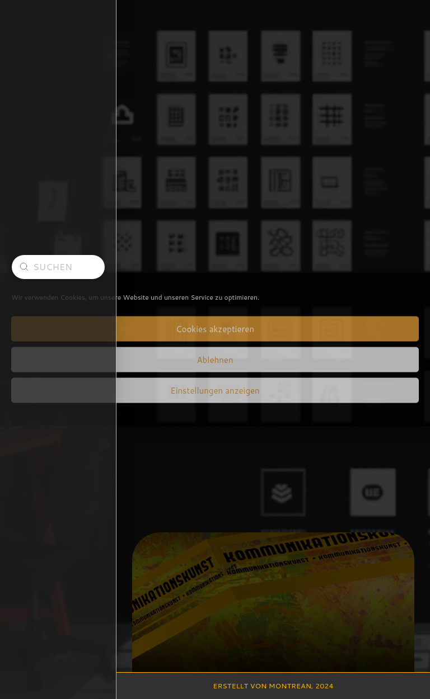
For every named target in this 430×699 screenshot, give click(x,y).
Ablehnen (215, 359)
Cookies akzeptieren (215, 328)
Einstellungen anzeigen (214, 390)
